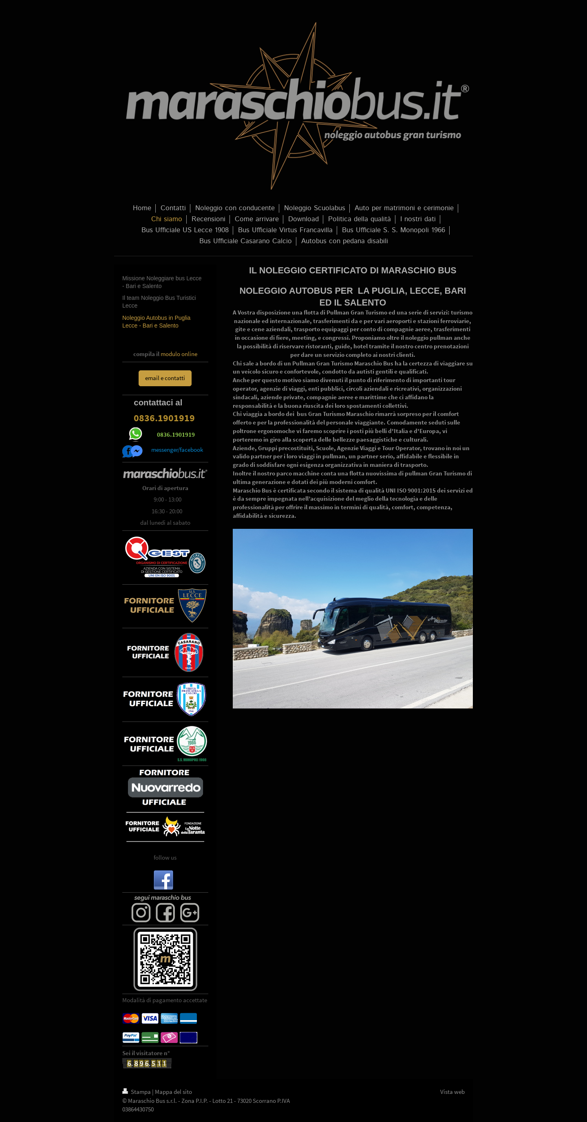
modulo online (179, 354)
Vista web (452, 1092)
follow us (165, 857)
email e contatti (165, 378)
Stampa (137, 1092)
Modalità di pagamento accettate (164, 1000)
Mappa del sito (173, 1092)
